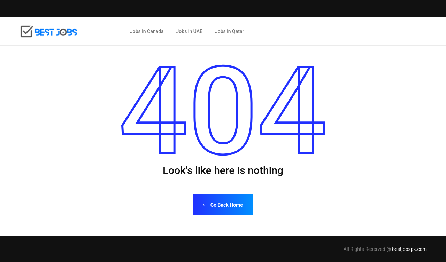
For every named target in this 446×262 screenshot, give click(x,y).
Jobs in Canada (147, 31)
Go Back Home (223, 205)
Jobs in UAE (189, 31)
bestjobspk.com (409, 249)
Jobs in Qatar (229, 31)
